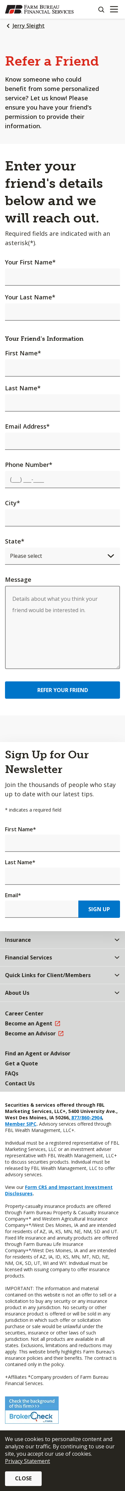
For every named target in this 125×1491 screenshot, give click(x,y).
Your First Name (30, 262)
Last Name (23, 388)
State (14, 541)
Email (13, 895)
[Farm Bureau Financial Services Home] (39, 9)
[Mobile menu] (114, 9)
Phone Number (28, 465)
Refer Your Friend (62, 690)
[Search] (101, 9)
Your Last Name (30, 297)
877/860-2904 (86, 1117)
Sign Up (99, 909)
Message (18, 579)
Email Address (27, 426)
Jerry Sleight (29, 25)
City (12, 503)
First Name (23, 353)
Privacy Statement (27, 1461)
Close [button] (23, 1478)
